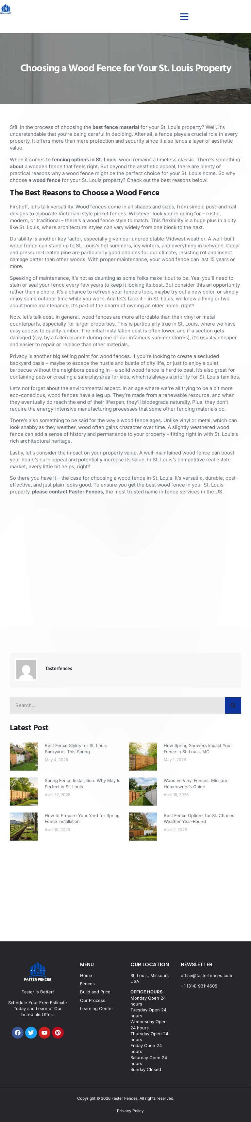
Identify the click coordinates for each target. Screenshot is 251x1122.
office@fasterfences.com (206, 975)
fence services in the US (192, 492)
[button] (184, 16)
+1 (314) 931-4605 (199, 985)
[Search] (233, 705)
